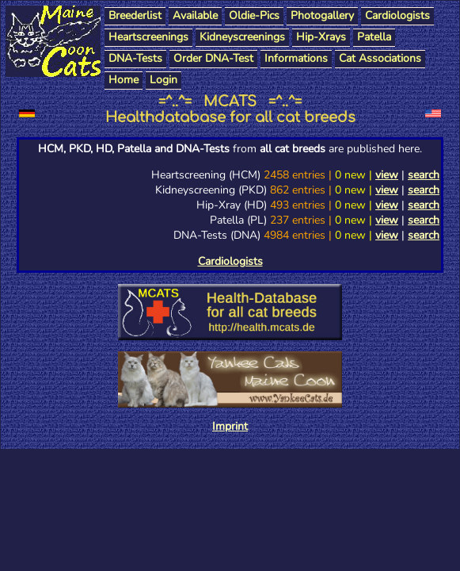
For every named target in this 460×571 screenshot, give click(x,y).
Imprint (230, 426)
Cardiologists (230, 261)
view (386, 174)
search (423, 174)
